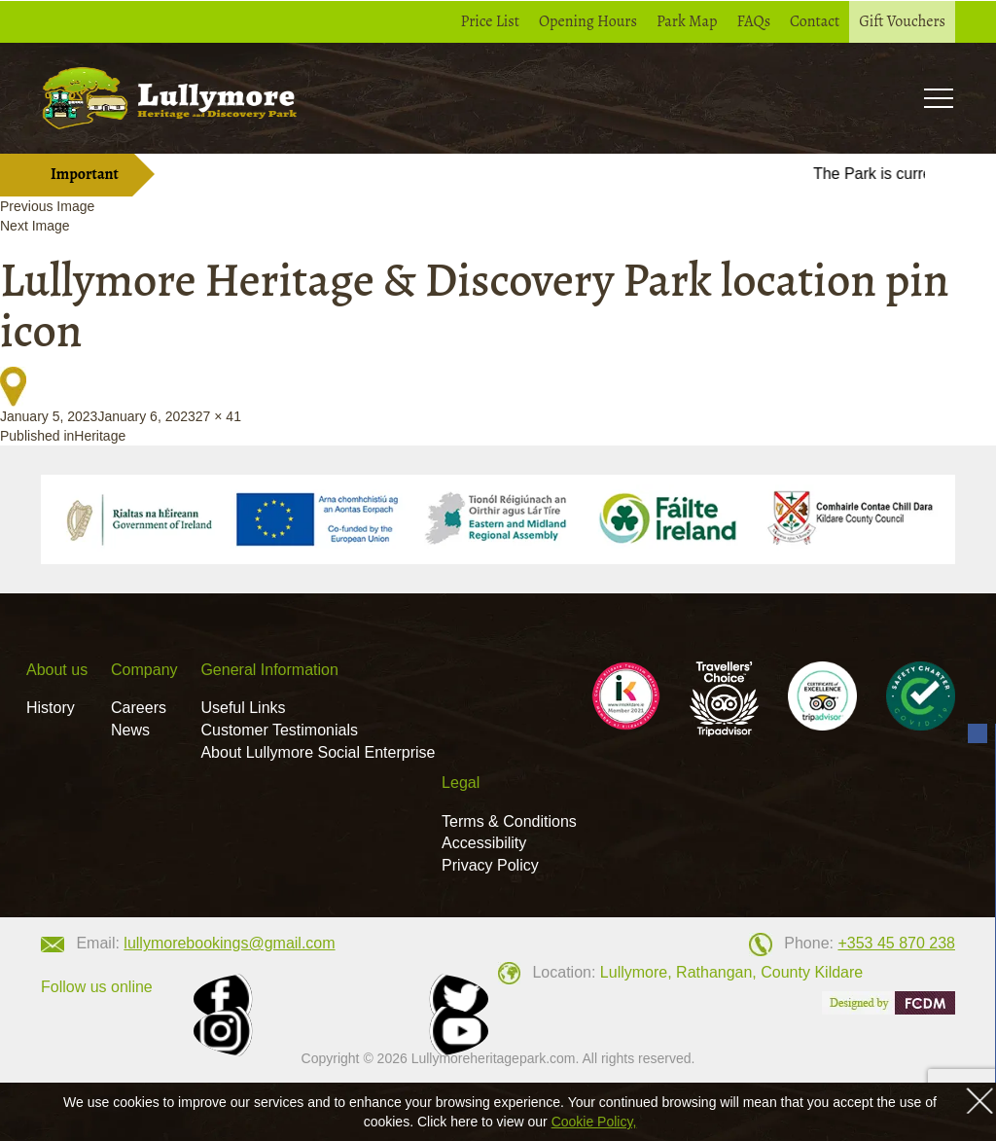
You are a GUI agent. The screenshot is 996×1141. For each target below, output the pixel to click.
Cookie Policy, (594, 1121)
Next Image (35, 225)
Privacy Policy (490, 865)
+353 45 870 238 (896, 943)
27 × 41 (218, 416)
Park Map (687, 21)
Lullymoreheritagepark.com (493, 1058)
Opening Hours (588, 21)
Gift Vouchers (902, 21)
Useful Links (242, 707)
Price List (490, 21)
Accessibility (484, 843)
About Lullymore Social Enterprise (317, 752)
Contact (814, 21)
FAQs (753, 21)
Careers (138, 707)
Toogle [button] (938, 98)
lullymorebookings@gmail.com (229, 943)
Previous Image (47, 206)
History (50, 707)
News (130, 730)
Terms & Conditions (509, 821)
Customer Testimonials (279, 730)
